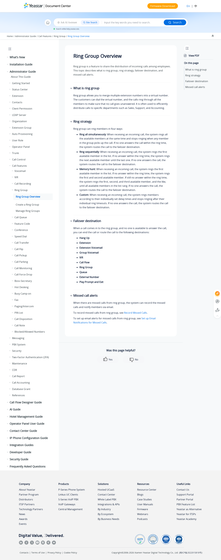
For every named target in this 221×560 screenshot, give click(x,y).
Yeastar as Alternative (189, 509)
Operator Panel (21, 146)
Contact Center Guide (23, 431)
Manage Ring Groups (28, 211)
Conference (21, 230)
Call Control (19, 159)
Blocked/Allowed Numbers (30, 331)
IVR (16, 177)
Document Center (58, 6)
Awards (23, 519)
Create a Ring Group (27, 204)
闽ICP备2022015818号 (191, 552)
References (18, 395)
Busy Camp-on (23, 293)
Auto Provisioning (22, 134)
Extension (17, 96)
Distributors (26, 499)
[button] (8, 57)
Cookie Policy (70, 552)
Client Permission (22, 108)
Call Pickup (21, 255)
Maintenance (19, 363)
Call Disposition (23, 319)
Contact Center (106, 494)
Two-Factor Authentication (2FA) (30, 357)
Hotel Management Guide (26, 416)
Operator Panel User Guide (27, 423)
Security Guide (19, 459)
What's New (17, 57)
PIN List (19, 312)
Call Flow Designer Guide (26, 402)
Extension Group (21, 127)
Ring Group (60, 36)
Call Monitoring (23, 268)
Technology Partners (31, 509)
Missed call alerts (195, 87)
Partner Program (29, 494)
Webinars (142, 514)
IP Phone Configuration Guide (29, 438)
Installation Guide (21, 64)
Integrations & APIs (109, 504)
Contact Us (183, 489)
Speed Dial (21, 236)
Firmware (142, 509)
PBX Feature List (186, 504)
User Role (17, 140)
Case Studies (144, 499)
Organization (19, 121)
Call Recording (23, 183)
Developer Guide (20, 452)
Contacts (17, 102)
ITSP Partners (27, 504)
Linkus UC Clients (68, 494)
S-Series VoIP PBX (68, 499)
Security (16, 350)
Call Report (18, 376)
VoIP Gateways (66, 504)
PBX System (19, 344)
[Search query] (132, 22)
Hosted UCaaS (106, 489)
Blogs (140, 494)
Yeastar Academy (186, 519)
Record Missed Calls (135, 312)
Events (23, 524)
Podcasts (142, 519)
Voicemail (20, 171)
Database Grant (21, 389)
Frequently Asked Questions (28, 466)
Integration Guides (21, 445)
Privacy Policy (54, 552)
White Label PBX (107, 499)
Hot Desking (22, 287)
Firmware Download (162, 6)
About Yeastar (27, 489)
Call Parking (21, 261)
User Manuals (145, 504)
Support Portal (185, 494)
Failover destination (196, 81)
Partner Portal (185, 499)
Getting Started (21, 83)
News (22, 514)
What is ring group (196, 69)
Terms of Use (38, 552)
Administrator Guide (25, 36)
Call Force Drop (23, 274)
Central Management (70, 509)
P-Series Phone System (71, 489)
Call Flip (19, 249)
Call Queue (21, 217)
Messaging (18, 338)
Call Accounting (21, 382)
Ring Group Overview (78, 36)
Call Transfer (22, 242)
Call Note (20, 325)
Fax (16, 300)
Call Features (45, 36)
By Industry (104, 509)
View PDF (194, 55)
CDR (14, 370)
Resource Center (146, 489)
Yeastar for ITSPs (186, 514)
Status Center (20, 89)
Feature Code (22, 223)
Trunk (15, 153)
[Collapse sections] (213, 36)
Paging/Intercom (24, 306)
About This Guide (21, 76)
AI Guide (15, 409)
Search (175, 22)
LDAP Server (19, 115)
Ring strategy (192, 75)
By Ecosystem (105, 514)
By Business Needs (108, 519)
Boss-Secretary (23, 281)
